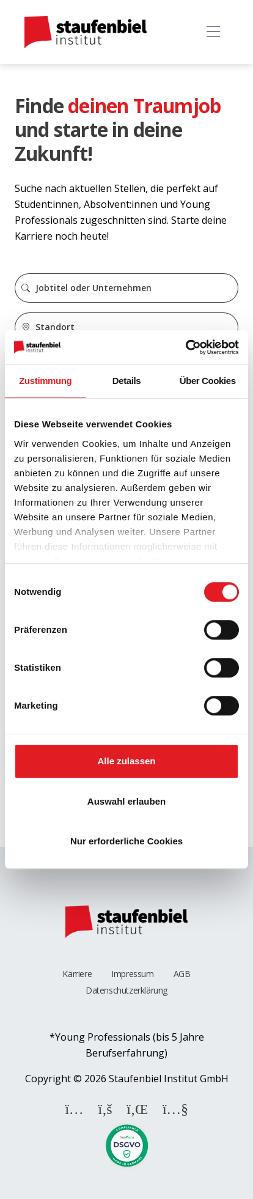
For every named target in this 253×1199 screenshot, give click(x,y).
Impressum (132, 973)
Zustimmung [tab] (45, 380)
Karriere (77, 973)
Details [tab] (126, 380)
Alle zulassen (126, 761)
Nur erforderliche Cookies (126, 841)
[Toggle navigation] (213, 32)
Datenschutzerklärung (126, 990)
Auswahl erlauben (126, 801)
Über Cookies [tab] (208, 380)
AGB (182, 973)
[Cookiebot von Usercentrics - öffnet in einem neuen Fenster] (185, 347)
